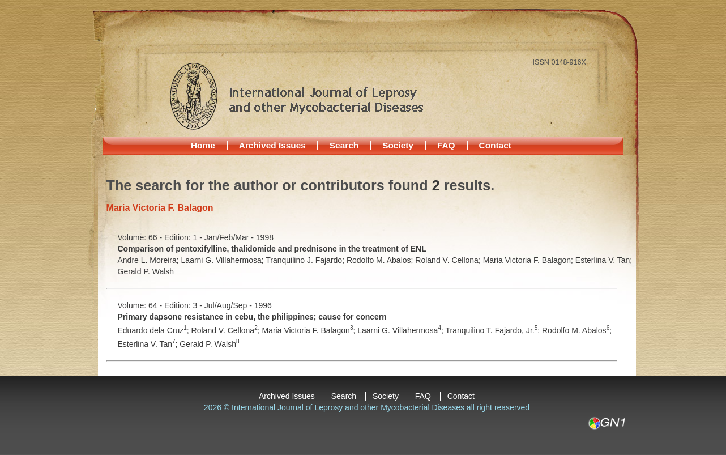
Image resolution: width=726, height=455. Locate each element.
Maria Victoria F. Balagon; (529, 260)
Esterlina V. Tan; (603, 260)
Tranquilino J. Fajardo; (306, 260)
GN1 (606, 423)
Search (344, 145)
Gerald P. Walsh (146, 271)
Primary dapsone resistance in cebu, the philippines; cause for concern (252, 316)
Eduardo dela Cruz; (154, 330)
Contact (495, 145)
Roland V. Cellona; (448, 260)
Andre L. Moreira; (149, 260)
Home (203, 145)
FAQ (446, 145)
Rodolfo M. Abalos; (381, 260)
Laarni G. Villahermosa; (223, 260)
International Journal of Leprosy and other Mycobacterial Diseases (296, 95)
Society (397, 145)
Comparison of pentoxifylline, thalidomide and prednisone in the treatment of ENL (272, 248)
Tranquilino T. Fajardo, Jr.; (493, 330)
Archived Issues (272, 145)
